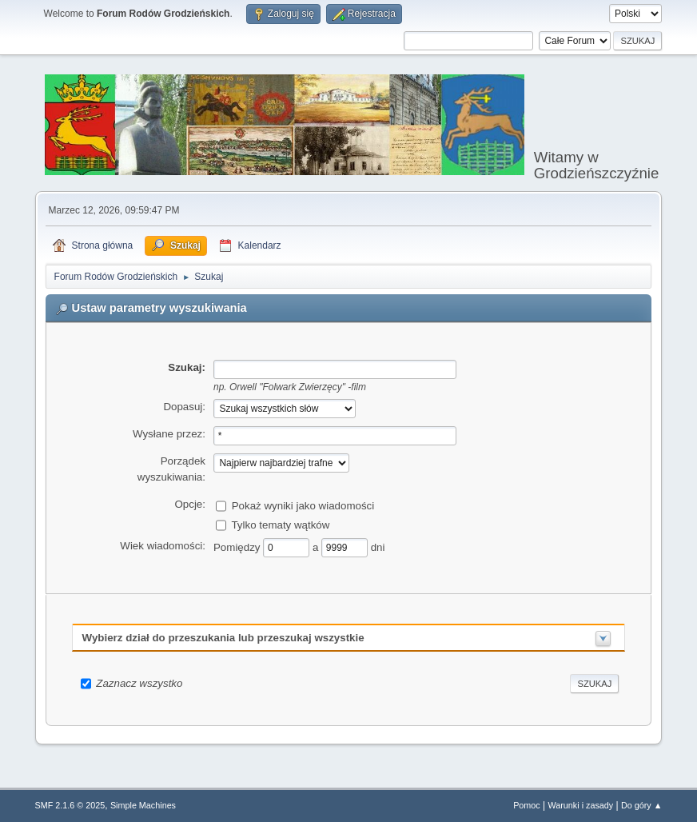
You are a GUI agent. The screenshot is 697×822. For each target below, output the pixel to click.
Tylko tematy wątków (280, 525)
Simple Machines (143, 805)
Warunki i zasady (581, 805)
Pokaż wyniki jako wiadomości (303, 506)
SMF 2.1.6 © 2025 (70, 805)
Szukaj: (186, 367)
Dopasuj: (184, 407)
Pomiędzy (238, 547)
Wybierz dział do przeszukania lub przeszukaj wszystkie (223, 638)
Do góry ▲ (641, 805)
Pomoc (526, 805)
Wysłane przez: (169, 434)
